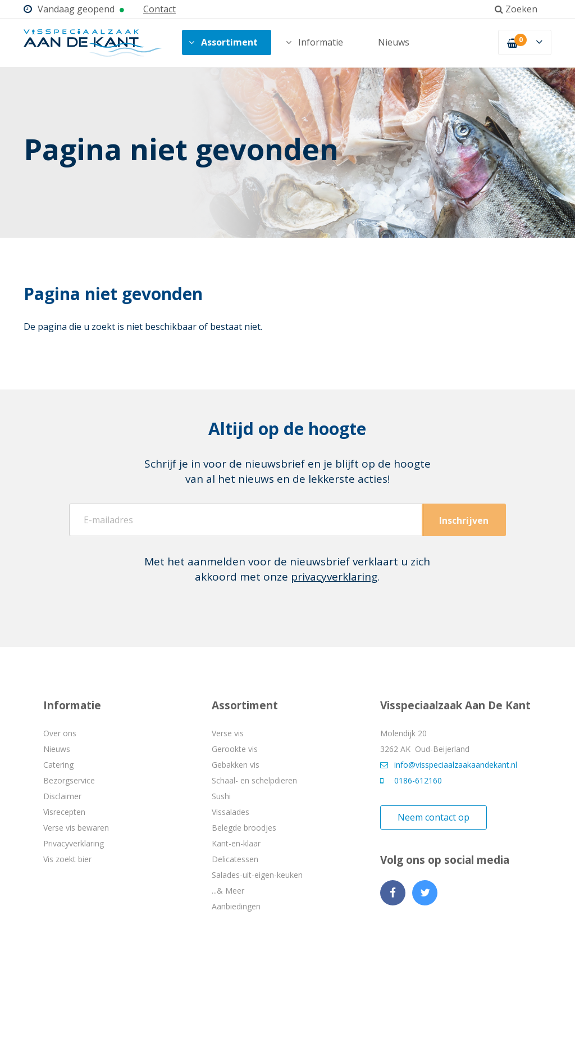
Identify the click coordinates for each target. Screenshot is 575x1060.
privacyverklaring (334, 576)
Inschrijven (464, 520)
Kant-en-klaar (236, 843)
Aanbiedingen (236, 906)
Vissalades (230, 812)
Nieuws (393, 42)
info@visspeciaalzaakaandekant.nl (448, 764)
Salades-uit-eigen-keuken (257, 874)
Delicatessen (235, 859)
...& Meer (228, 890)
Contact (159, 9)
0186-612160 (411, 780)
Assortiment (223, 42)
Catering (58, 764)
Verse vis (228, 733)
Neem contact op (433, 817)
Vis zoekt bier (67, 859)
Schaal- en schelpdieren (254, 780)
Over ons (59, 733)
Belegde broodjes (244, 827)
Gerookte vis (235, 749)
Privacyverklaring (73, 843)
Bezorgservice (69, 780)
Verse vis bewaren (76, 827)
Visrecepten (64, 812)
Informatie (314, 42)
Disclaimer (62, 796)
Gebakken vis (235, 764)
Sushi (221, 796)
